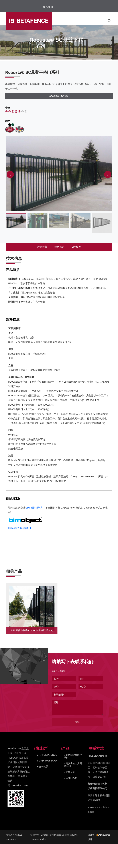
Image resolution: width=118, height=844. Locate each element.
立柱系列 (70, 772)
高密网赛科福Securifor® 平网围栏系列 (32, 630)
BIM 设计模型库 (34, 507)
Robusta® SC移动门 (19, 527)
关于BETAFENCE (48, 754)
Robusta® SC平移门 (59, 95)
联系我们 (48, 7)
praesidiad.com (19, 785)
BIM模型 (76, 246)
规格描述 (59, 246)
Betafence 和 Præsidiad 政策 (55, 835)
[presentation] (10, 174)
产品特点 (42, 246)
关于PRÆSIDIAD (48, 760)
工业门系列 (71, 778)
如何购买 (43, 766)
